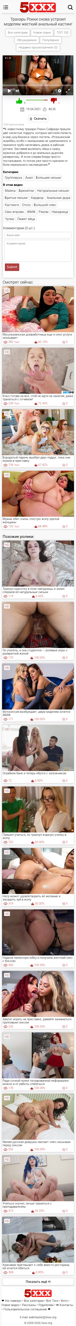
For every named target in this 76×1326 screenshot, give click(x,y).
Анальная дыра (58, 198)
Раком (43, 212)
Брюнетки (26, 191)
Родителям (46, 1305)
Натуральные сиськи (53, 191)
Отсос (26, 205)
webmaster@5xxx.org (42, 1317)
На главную (13, 1301)
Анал (29, 178)
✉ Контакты (64, 1305)
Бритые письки (16, 198)
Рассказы (29, 1305)
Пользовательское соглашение (25, 1309)
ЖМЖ (31, 212)
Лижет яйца (26, 219)
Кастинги (12, 205)
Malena (10, 191)
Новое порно (42, 32)
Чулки (9, 219)
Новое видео (10, 1305)
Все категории (18, 32)
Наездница (60, 212)
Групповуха (13, 178)
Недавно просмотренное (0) (38, 47)
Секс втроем (14, 212)
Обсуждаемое (27, 40)
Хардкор (37, 198)
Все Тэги (52, 1301)
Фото (64, 1301)
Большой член (45, 205)
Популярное (50, 40)
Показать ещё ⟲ (38, 1282)
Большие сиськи (48, 178)
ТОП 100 (62, 32)
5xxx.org (46, 1323)
